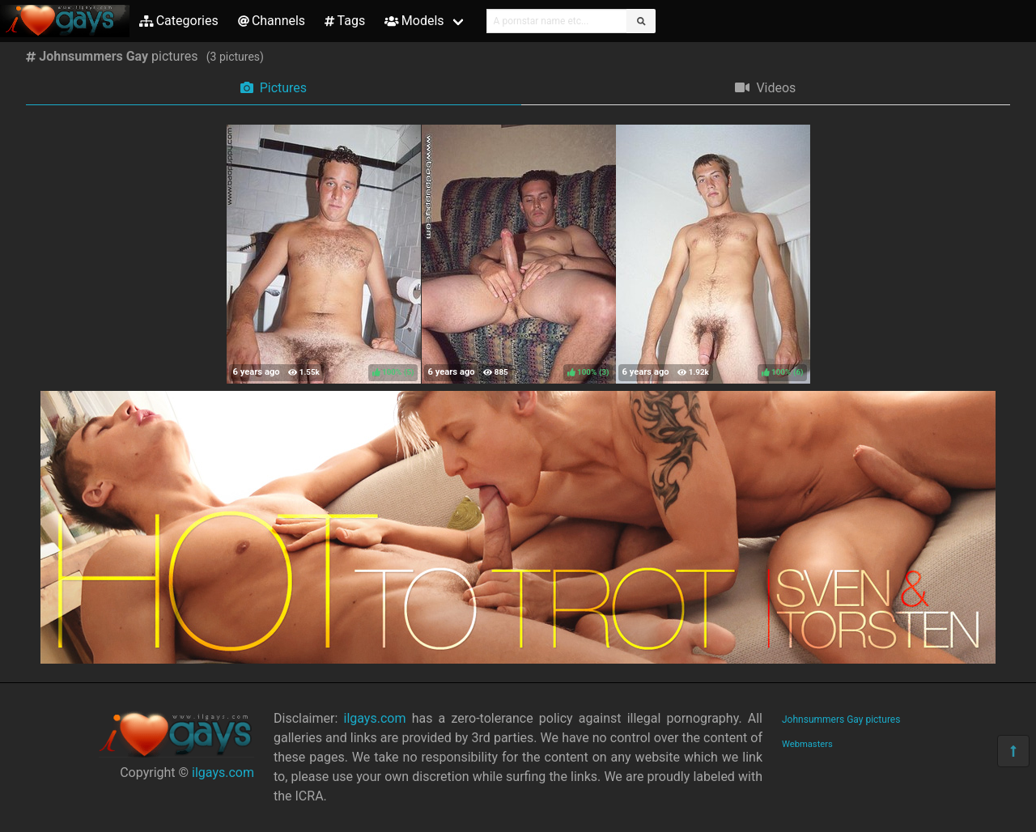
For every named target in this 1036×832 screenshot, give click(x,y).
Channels (271, 20)
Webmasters (807, 744)
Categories (179, 20)
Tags (345, 20)
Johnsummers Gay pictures (841, 719)
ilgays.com (223, 772)
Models (414, 20)
